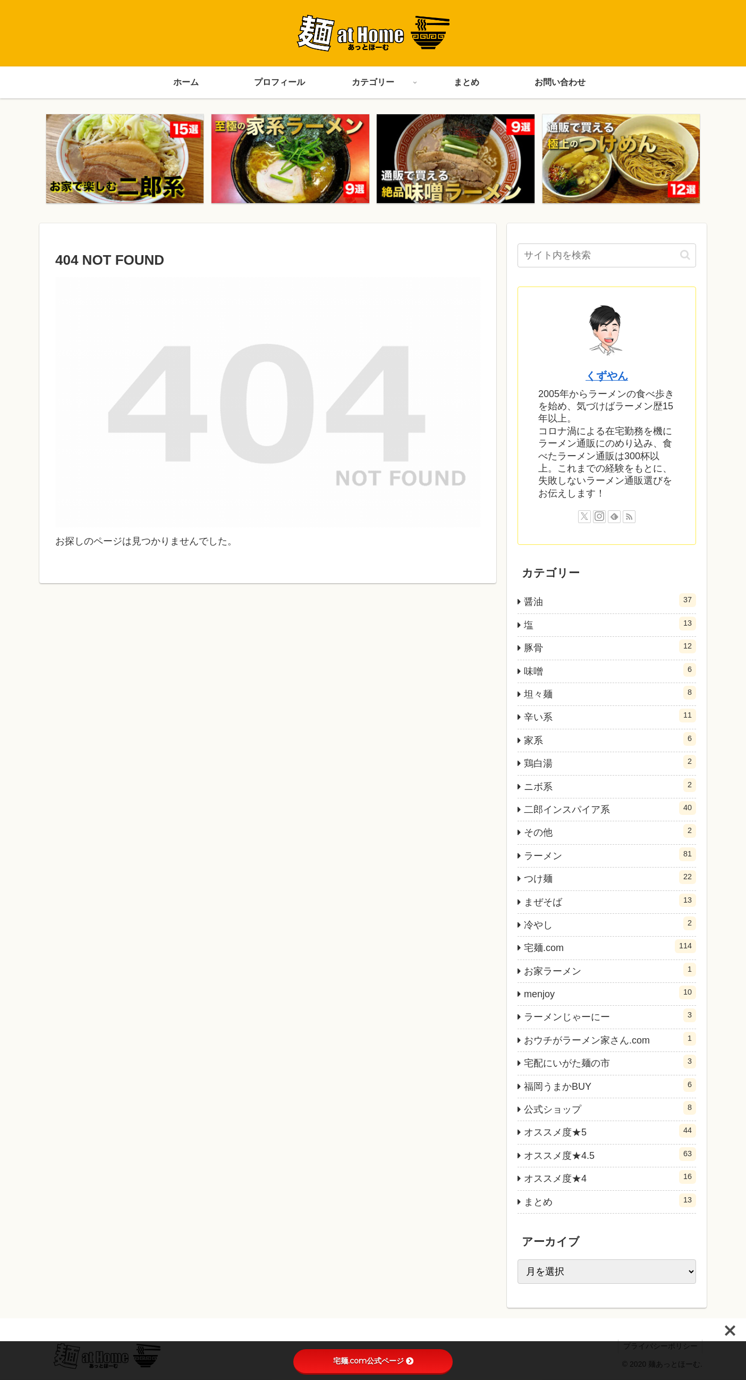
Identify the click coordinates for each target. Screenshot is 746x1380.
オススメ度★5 (610, 1131)
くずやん (607, 376)
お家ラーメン (610, 970)
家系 (610, 739)
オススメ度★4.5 (610, 1155)
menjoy (610, 993)
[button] (685, 255)
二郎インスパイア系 (610, 808)
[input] (607, 256)
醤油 (610, 601)
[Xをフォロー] (584, 517)
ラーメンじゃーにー (610, 1016)
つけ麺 (610, 878)
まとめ (610, 1200)
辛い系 (610, 716)
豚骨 (610, 647)
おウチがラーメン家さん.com (610, 1039)
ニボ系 (610, 785)
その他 (610, 831)
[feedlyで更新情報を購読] (614, 517)
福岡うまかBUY (610, 1085)
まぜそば (610, 900)
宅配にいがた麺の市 (610, 1062)
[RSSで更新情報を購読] (629, 517)
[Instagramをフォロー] (599, 517)
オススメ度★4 (610, 1177)
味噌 (610, 670)
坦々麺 (610, 693)
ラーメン (610, 855)
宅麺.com (610, 947)
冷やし (610, 924)
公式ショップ (610, 1108)
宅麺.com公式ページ (373, 1361)
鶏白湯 (610, 762)
